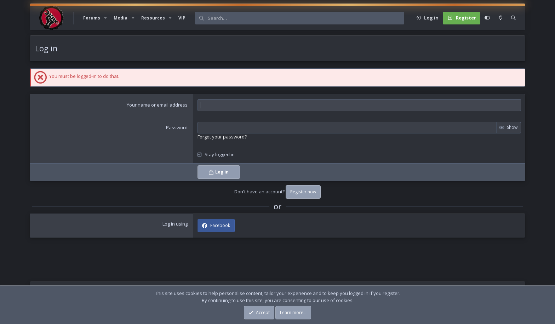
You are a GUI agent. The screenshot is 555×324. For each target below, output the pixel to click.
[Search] (306, 18)
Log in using (175, 224)
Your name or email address (157, 105)
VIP (181, 18)
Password (177, 127)
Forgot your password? (222, 136)
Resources (153, 18)
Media (120, 18)
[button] (105, 18)
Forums (91, 18)
